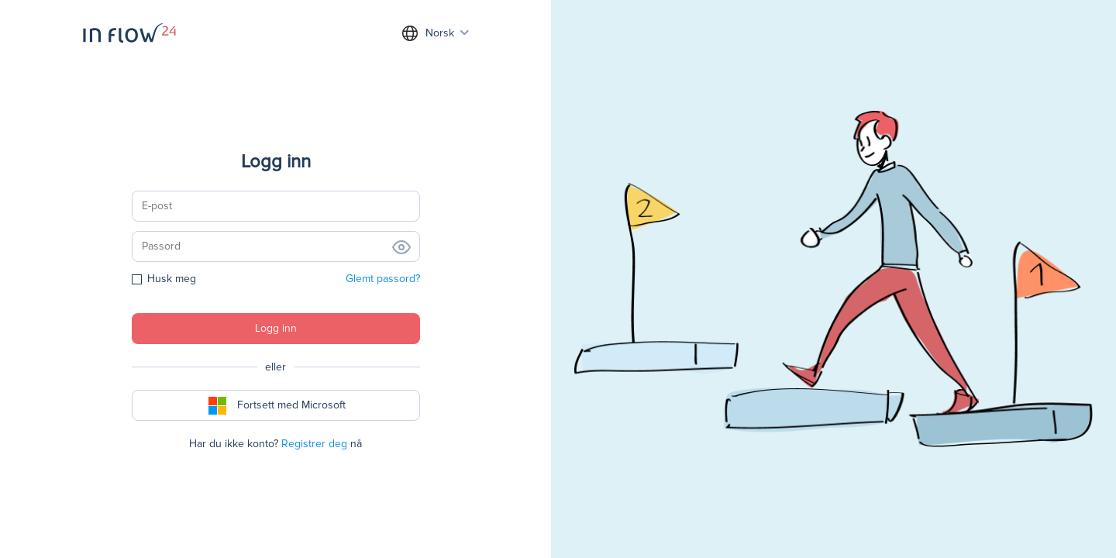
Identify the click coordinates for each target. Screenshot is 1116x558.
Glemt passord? (383, 278)
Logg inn (276, 328)
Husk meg (164, 278)
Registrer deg (314, 443)
